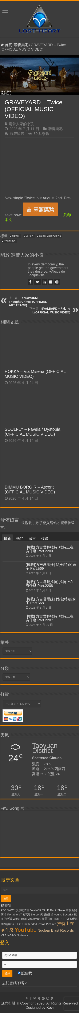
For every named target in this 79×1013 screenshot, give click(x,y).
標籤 (44, 539)
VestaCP (35, 910)
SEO (18, 924)
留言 (32, 539)
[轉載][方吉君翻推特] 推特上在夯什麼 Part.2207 (50, 618)
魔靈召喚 (47, 918)
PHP (62, 918)
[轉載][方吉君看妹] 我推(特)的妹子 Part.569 (51, 567)
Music (29, 236)
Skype (35, 914)
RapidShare (57, 910)
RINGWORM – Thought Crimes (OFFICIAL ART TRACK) (28, 301)
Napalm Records (50, 236)
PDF (4, 910)
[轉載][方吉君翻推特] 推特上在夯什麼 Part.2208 (50, 584)
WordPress (20, 918)
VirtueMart (34, 918)
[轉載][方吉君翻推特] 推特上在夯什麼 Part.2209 (50, 549)
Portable (12, 914)
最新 (7, 539)
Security (68, 914)
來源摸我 (40, 209)
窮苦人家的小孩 (21, 124)
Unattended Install (33, 924)
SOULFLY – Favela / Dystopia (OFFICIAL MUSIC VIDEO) (32, 431)
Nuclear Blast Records (55, 930)
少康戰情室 (22, 910)
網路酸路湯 (46, 914)
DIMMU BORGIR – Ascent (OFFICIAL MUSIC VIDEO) (30, 489)
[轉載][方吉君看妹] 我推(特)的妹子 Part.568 (51, 601)
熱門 (19, 539)
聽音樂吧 (21, 45)
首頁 (6, 45)
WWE (11, 910)
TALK (45, 910)
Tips (56, 918)
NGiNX (11, 935)
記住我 (25, 973)
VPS (4, 935)
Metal (16, 236)
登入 (46, 523)
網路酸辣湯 (8, 924)
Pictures (51, 924)
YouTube (9, 241)
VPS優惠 (72, 918)
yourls (58, 914)
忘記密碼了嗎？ (14, 983)
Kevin (50, 1008)
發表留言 (17, 134)
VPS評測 (24, 914)
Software (22, 935)
